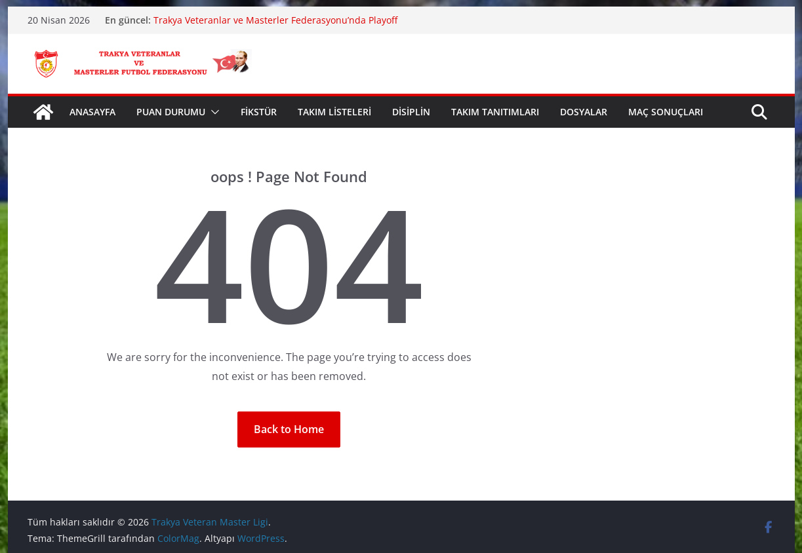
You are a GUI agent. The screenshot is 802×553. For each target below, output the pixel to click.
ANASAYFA (92, 111)
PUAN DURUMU (170, 111)
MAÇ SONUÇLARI (665, 111)
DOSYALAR (583, 111)
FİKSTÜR (259, 111)
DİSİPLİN (411, 111)
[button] (212, 112)
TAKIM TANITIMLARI (495, 111)
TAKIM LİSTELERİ (334, 111)
